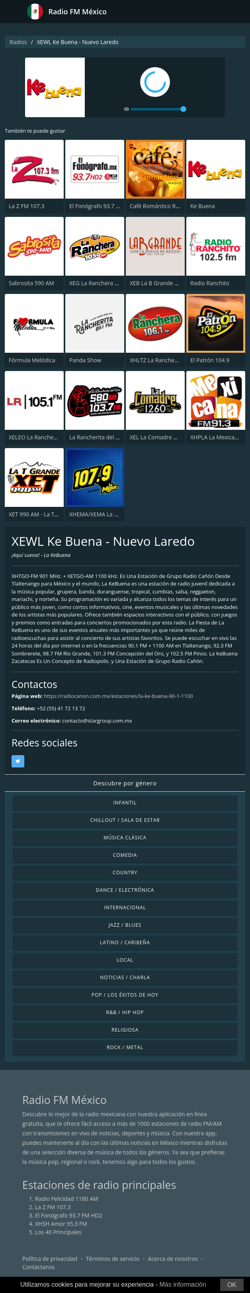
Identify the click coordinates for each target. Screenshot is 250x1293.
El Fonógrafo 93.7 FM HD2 (103, 206)
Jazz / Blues (125, 925)
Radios (18, 42)
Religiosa (125, 1029)
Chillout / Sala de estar (125, 820)
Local (125, 960)
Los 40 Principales (58, 1232)
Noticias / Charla (125, 977)
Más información (182, 1284)
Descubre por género (124, 783)
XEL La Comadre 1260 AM (163, 437)
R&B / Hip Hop (125, 1012)
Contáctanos (38, 1267)
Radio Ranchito (209, 283)
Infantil (125, 802)
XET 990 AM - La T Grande (42, 514)
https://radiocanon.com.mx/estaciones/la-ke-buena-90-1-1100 (118, 696)
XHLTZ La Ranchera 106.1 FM (167, 360)
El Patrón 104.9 (209, 360)
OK (231, 1284)
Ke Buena (202, 206)
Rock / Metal (125, 1047)
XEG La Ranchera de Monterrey (109, 283)
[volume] (158, 109)
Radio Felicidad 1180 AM (66, 1198)
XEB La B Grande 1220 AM (163, 283)
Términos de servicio (113, 1258)
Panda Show (85, 360)
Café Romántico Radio (158, 206)
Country (125, 872)
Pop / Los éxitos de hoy (125, 994)
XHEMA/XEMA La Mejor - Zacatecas (114, 514)
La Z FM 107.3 (27, 206)
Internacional (125, 907)
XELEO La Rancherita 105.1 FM (48, 437)
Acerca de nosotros (173, 1258)
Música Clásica (125, 837)
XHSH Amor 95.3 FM (61, 1223)
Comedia (125, 855)
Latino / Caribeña (125, 942)
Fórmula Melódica (32, 360)
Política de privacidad (49, 1258)
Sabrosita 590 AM (31, 283)
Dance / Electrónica (125, 890)
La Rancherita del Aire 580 (103, 437)
